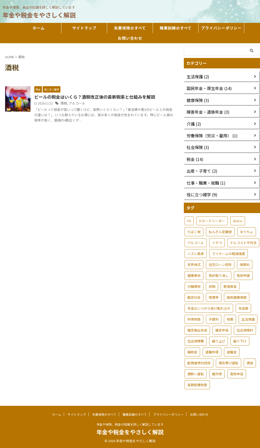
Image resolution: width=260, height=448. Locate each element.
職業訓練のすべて (176, 28)
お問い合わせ (130, 38)
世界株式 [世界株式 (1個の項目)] (194, 264)
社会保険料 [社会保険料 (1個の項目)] (245, 330)
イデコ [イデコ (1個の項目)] (217, 242)
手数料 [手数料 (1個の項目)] (214, 319)
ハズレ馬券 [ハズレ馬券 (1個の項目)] (195, 253)
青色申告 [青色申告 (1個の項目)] (236, 373)
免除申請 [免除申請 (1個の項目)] (243, 275)
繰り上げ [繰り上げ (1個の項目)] (218, 341)
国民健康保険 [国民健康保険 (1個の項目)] (237, 297)
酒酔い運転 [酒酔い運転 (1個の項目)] (195, 373)
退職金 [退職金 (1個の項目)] (232, 352)
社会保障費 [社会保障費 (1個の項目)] (195, 341)
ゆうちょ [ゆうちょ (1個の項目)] (246, 231)
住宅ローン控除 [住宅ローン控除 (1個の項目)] (220, 264)
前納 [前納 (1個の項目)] (212, 286)
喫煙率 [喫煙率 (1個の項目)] (214, 297)
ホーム (38, 28)
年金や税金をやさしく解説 (39, 14)
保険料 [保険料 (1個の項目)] (245, 264)
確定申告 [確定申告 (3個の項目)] (222, 330)
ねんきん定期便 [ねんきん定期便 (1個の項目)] (220, 231)
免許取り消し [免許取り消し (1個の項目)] (219, 275)
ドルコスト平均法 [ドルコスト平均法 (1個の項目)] (243, 242)
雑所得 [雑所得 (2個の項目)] (217, 373)
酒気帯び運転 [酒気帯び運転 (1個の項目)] (228, 363)
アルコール (76, 103)
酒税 (63, 103)
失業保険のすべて (130, 28)
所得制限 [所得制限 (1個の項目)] (194, 319)
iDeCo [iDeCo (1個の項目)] (237, 220)
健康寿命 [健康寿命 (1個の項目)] (194, 275)
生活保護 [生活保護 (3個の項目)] (248, 319)
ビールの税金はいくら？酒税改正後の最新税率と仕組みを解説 (91, 97)
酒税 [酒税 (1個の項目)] (250, 363)
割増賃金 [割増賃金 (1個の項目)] (230, 286)
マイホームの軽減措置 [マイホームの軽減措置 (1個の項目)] (228, 253)
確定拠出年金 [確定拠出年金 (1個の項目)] (197, 330)
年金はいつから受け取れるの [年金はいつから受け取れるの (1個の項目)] (208, 308)
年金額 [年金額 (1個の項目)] (243, 308)
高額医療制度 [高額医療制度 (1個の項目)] (197, 384)
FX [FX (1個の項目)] (189, 220)
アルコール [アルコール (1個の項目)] (195, 242)
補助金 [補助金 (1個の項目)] (192, 352)
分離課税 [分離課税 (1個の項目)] (194, 286)
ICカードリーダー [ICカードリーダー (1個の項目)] (212, 220)
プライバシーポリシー (221, 28)
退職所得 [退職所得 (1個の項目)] (212, 352)
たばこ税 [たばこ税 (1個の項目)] (194, 231)
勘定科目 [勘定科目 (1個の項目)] (194, 297)
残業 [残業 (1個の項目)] (230, 319)
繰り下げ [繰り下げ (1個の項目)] (240, 341)
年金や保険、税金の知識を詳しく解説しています (130, 424)
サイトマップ (84, 28)
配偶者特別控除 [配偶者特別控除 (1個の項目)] (198, 363)
